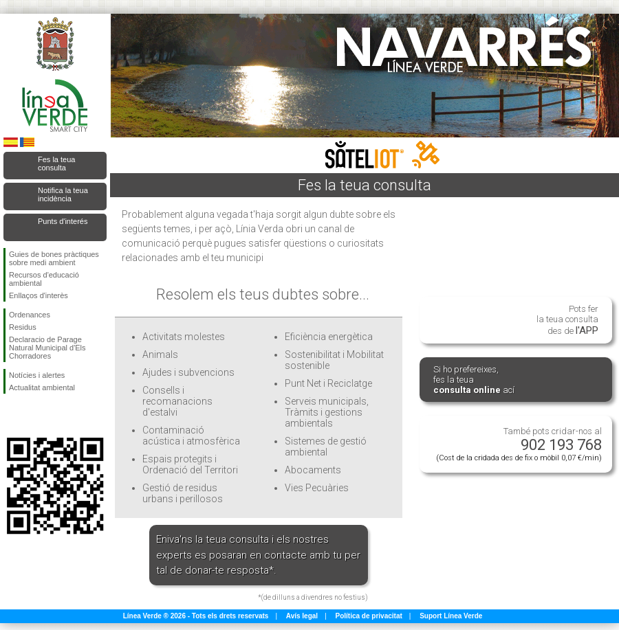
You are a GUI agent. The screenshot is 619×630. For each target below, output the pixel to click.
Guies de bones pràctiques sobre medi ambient (54, 258)
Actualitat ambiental (42, 387)
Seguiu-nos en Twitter (34, 415)
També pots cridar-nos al (519, 444)
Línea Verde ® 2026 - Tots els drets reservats (196, 616)
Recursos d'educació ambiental (44, 279)
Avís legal (302, 616)
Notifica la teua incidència (63, 194)
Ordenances (29, 315)
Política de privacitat (369, 616)
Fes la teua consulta (56, 163)
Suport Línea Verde (451, 616)
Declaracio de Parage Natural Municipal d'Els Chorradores (47, 347)
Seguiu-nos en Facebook (11, 415)
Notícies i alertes (37, 375)
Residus (22, 327)
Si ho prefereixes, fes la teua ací (473, 379)
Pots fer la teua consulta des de (567, 320)
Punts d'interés (62, 221)
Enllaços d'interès (38, 295)
